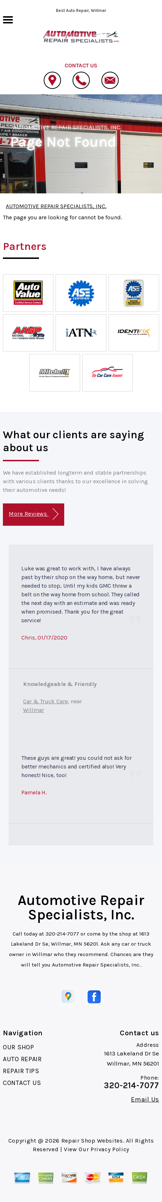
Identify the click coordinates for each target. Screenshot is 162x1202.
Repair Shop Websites (92, 1140)
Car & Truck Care (45, 701)
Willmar (33, 710)
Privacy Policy (110, 1149)
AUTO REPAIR (22, 1059)
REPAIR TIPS (21, 1071)
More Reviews (33, 514)
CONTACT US (22, 1083)
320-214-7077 (62, 933)
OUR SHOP (18, 1047)
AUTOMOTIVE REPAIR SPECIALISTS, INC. (67, 127)
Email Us (145, 1099)
